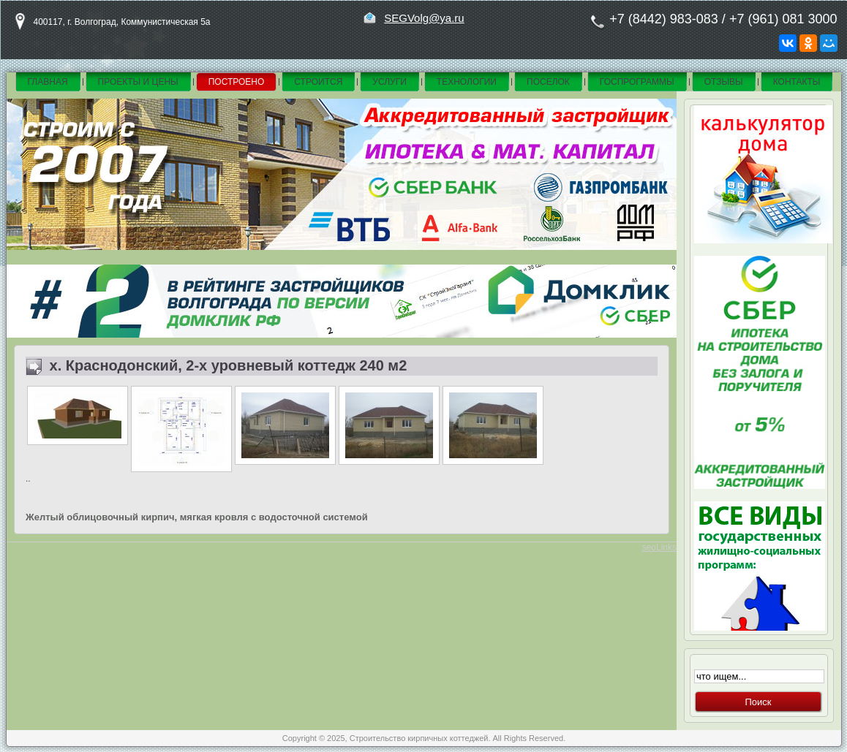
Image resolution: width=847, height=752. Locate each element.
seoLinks (659, 547)
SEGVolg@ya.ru (424, 18)
